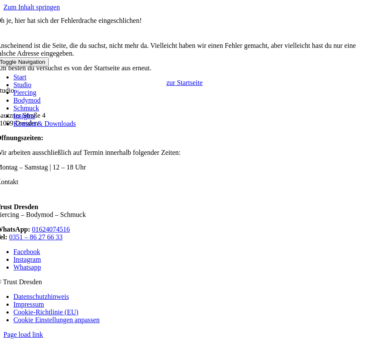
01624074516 (51, 229)
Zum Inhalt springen (31, 7)
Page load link (23, 334)
